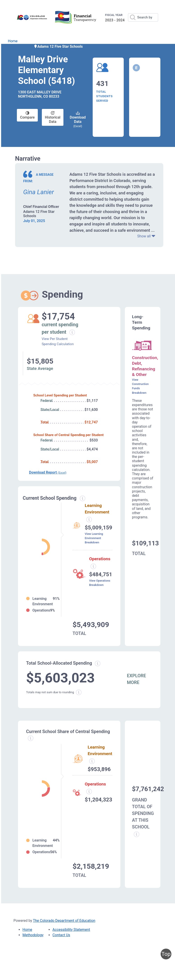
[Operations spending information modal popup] (93, 566)
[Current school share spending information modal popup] (30, 738)
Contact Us (61, 935)
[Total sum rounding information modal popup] (79, 692)
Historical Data (53, 117)
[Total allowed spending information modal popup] (97, 663)
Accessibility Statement (71, 929)
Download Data (78, 119)
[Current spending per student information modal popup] (72, 332)
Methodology (32, 935)
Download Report (47, 472)
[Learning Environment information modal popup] (92, 761)
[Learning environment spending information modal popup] (89, 519)
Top (166, 954)
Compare (27, 115)
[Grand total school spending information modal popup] (136, 834)
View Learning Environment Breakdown (94, 538)
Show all (146, 236)
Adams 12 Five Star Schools (58, 46)
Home (13, 41)
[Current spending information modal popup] (82, 498)
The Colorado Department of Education (64, 920)
